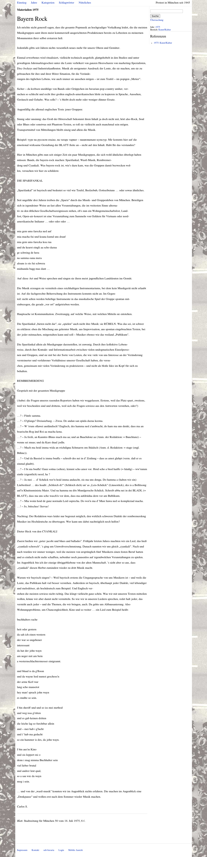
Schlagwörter (66, 2)
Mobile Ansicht (75, 850)
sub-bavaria (49, 850)
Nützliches (85, 2)
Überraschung (156, 20)
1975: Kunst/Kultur (163, 43)
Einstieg (22, 2)
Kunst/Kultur (164, 30)
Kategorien (48, 2)
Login (61, 850)
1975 (157, 27)
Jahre (34, 2)
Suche (155, 16)
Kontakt (35, 850)
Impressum (22, 850)
